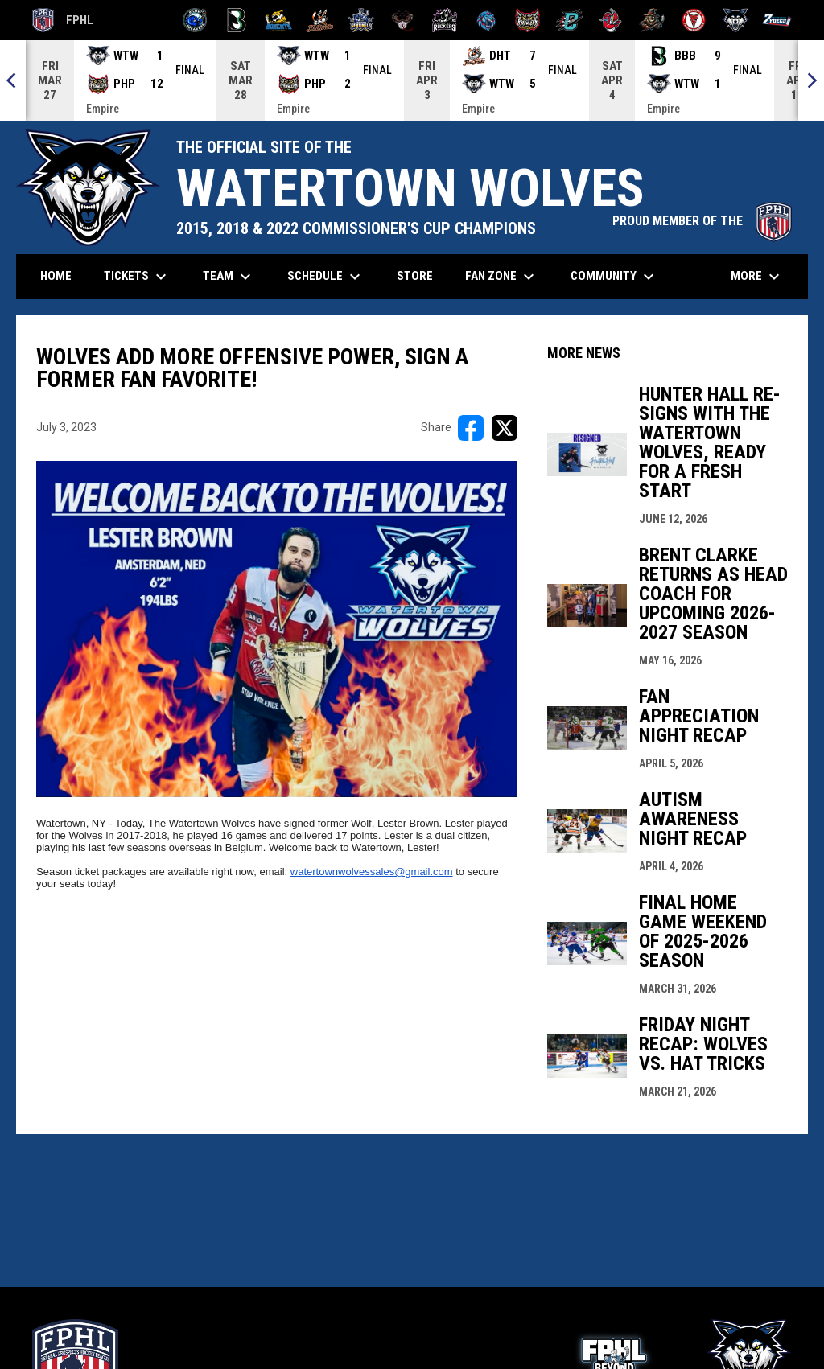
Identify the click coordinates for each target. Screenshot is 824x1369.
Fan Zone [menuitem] (501, 276)
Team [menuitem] (229, 276)
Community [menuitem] (614, 276)
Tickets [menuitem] (137, 276)
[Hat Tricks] (320, 20)
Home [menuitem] (56, 276)
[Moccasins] (403, 20)
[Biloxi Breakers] (195, 20)
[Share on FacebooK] (471, 428)
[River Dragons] (569, 20)
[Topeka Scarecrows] (652, 20)
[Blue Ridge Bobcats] (278, 20)
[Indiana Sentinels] (362, 20)
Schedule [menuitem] (326, 276)
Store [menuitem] (421, 275)
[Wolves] (736, 20)
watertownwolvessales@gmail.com (371, 871)
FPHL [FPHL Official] (62, 20)
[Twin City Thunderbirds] (694, 20)
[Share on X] (504, 428)
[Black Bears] (237, 20)
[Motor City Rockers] (444, 20)
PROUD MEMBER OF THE (702, 220)
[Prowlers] (527, 20)
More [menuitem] (757, 276)
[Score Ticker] (412, 80)
